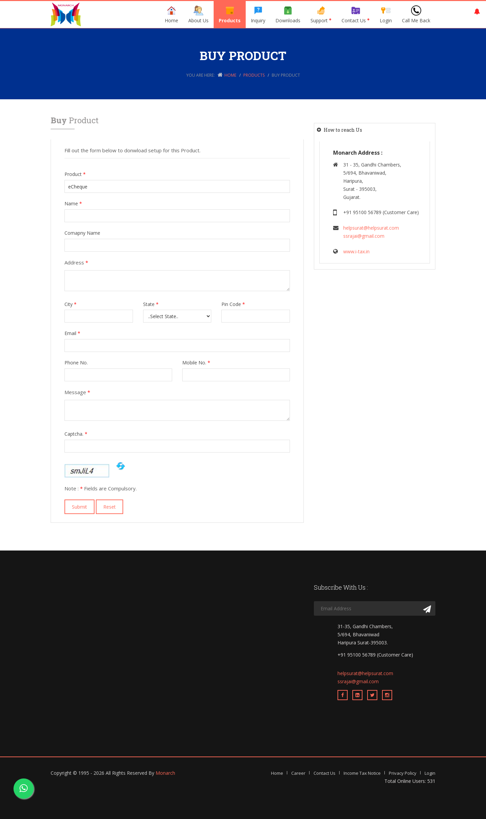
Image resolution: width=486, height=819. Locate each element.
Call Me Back (416, 14)
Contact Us (356, 14)
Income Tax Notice (362, 773)
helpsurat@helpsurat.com (371, 228)
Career (298, 773)
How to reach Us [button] (343, 130)
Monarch (165, 773)
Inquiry (258, 14)
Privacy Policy (402, 773)
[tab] (374, 129)
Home (171, 14)
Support (320, 14)
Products (230, 14)
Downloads (287, 14)
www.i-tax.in (356, 251)
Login (386, 14)
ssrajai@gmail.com (363, 236)
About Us (198, 14)
